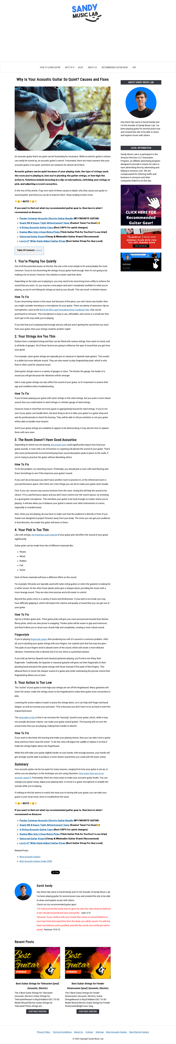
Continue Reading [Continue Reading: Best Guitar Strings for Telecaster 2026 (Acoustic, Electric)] (37, 1011)
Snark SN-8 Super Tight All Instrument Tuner (45, 223)
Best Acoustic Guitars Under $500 (36, 861)
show (39, 250)
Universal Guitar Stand (32, 236)
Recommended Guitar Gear (115, 67)
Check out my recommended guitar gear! (56, 904)
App (134, 67)
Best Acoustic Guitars (30, 856)
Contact (89, 1032)
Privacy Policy (43, 1032)
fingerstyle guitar (38, 639)
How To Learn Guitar (50, 67)
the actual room (58, 444)
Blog (80, 67)
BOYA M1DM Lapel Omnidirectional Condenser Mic (64, 309)
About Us (92, 67)
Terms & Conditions (62, 1032)
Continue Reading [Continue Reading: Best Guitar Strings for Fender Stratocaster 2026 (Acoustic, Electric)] (88, 1011)
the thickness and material (44, 535)
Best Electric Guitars (139, 1032)
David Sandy (44, 885)
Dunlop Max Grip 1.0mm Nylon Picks (39, 232)
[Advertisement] (88, 43)
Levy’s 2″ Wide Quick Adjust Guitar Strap (42, 241)
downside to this (27, 717)
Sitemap (100, 1032)
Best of (69, 67)
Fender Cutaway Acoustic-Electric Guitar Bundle (46, 218)
